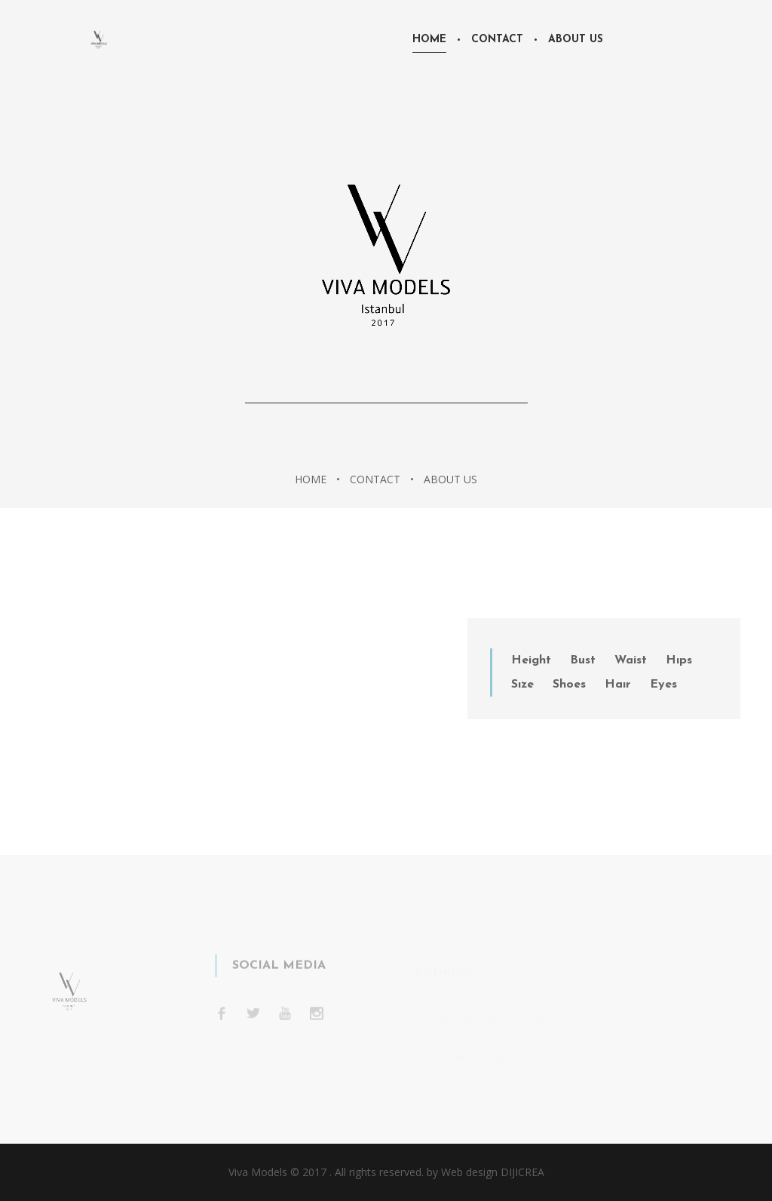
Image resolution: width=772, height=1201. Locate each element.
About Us (575, 39)
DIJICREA (522, 1172)
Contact (497, 39)
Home (429, 39)
